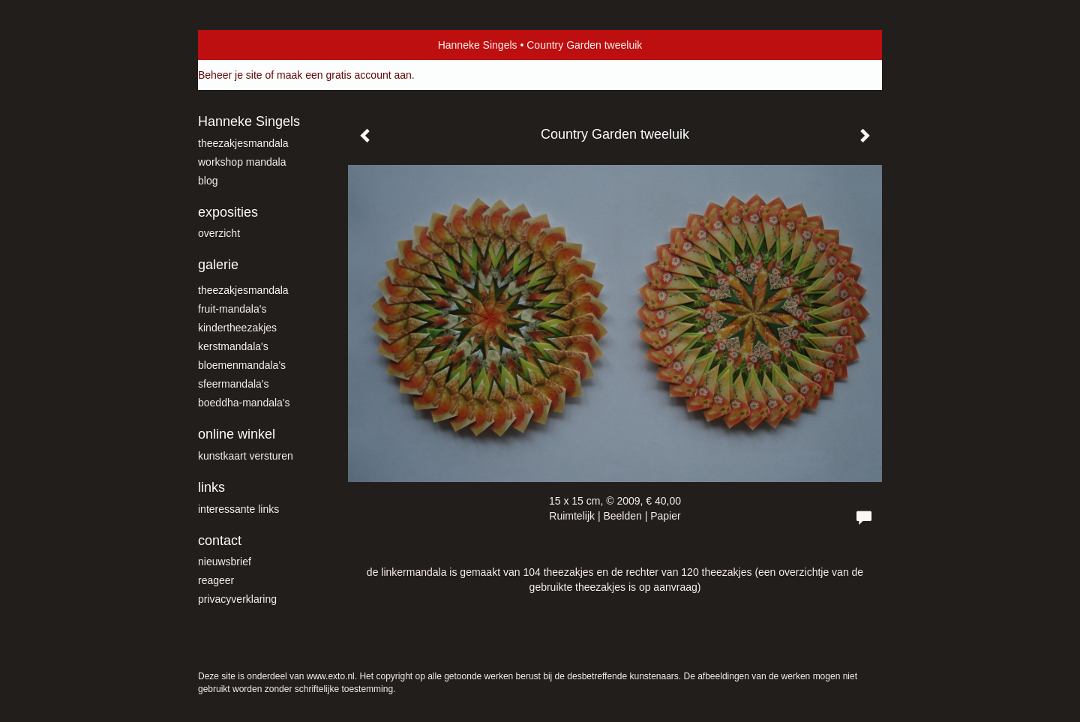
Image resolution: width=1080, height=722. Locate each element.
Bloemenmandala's (242, 365)
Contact (220, 540)
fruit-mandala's (232, 309)
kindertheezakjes (237, 328)
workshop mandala (242, 162)
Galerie (218, 264)
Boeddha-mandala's (244, 403)
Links (211, 487)
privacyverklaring (237, 599)
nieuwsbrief (224, 562)
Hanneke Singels (478, 45)
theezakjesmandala (243, 143)
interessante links (238, 509)
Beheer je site (230, 75)
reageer (216, 580)
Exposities (228, 212)
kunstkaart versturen (245, 456)
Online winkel (236, 434)
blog (208, 181)
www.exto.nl (331, 676)
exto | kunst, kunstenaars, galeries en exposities (240, 45)
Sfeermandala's (233, 384)
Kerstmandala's (233, 346)
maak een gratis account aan (344, 75)
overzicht (219, 233)
